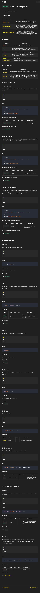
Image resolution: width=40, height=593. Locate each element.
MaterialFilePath (6, 26)
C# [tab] (3, 97)
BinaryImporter (33, 588)
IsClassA (5, 72)
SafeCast (5, 76)
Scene (4, 441)
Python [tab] (4, 99)
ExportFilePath (6, 22)
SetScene (5, 58)
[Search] (38, 2)
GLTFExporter (6, 588)
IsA (4, 49)
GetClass (5, 46)
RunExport (5, 55)
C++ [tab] (3, 94)
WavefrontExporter (9, 577)
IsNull (4, 52)
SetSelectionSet (6, 60)
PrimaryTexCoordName (8, 32)
